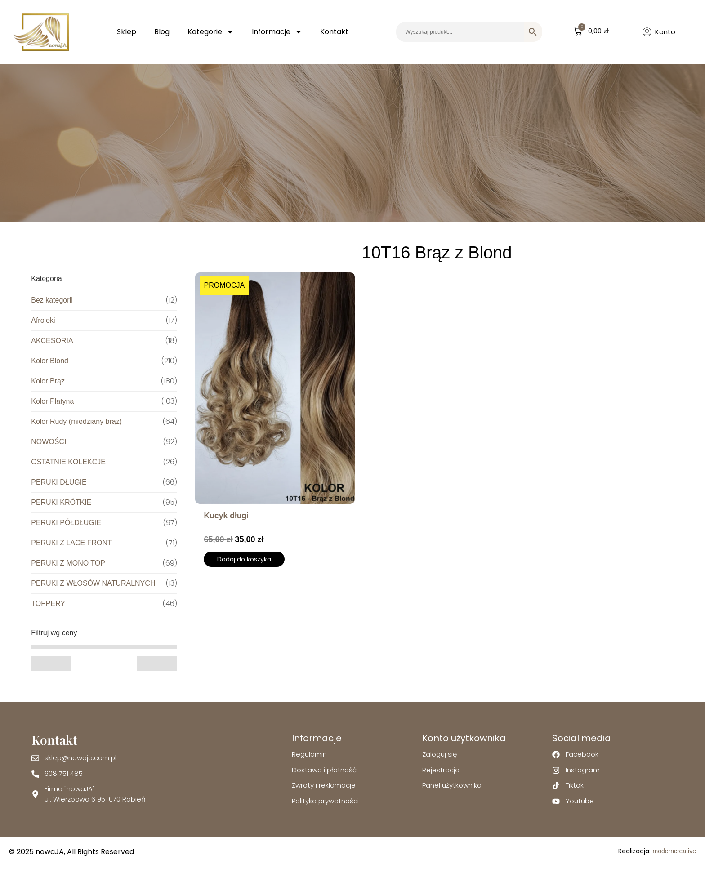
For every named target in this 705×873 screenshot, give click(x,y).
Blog (162, 32)
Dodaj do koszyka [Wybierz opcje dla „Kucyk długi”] (244, 559)
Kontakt (334, 32)
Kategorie (210, 32)
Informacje (277, 32)
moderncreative (674, 851)
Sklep (126, 32)
